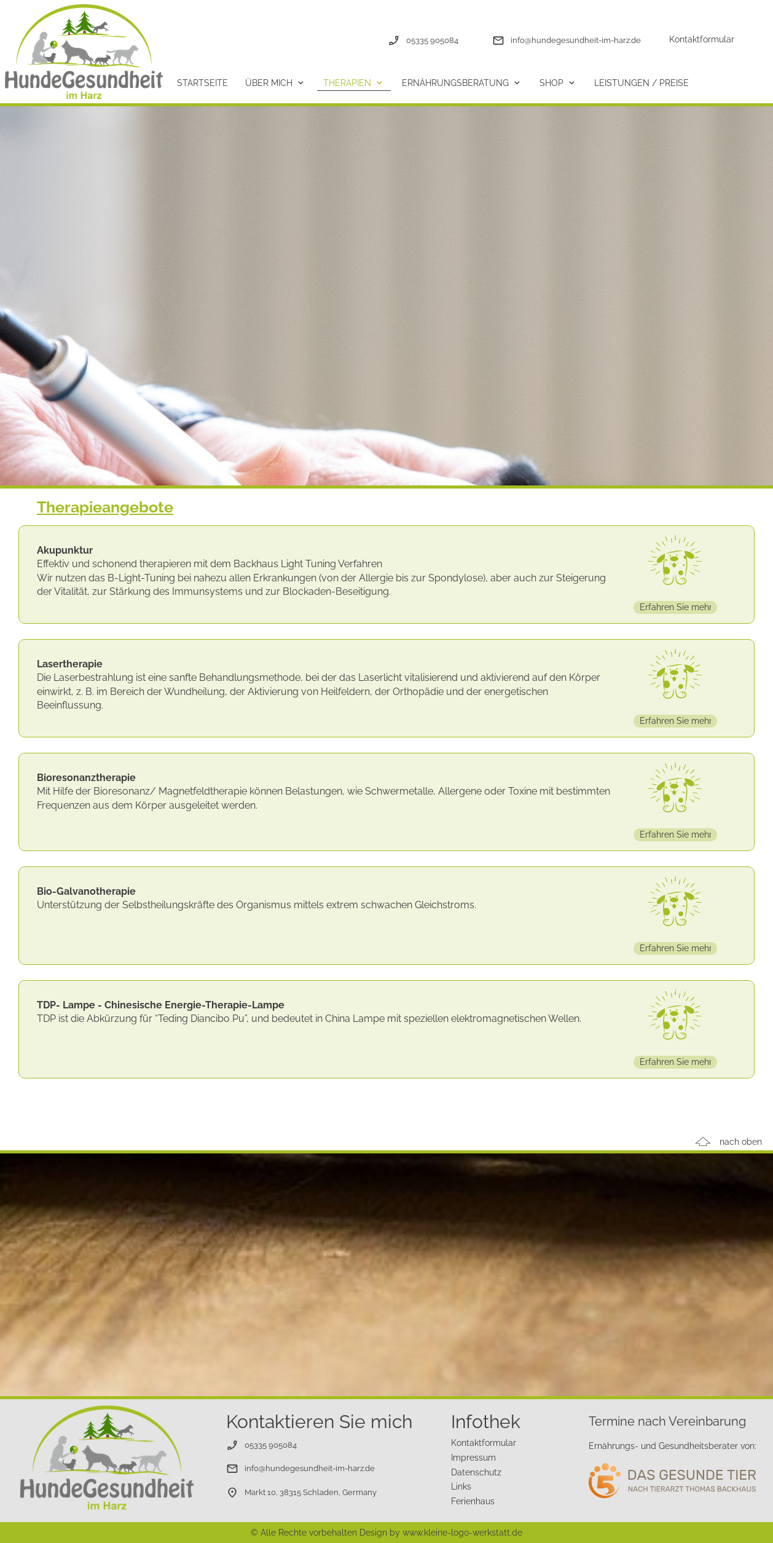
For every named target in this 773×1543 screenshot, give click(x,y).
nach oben (741, 1142)
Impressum (473, 1458)
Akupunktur (65, 550)
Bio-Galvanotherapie (86, 891)
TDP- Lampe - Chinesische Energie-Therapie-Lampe (160, 1005)
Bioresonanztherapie (86, 777)
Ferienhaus (473, 1501)
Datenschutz (476, 1472)
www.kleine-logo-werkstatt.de (462, 1532)
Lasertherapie (70, 664)
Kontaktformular (701, 39)
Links (461, 1486)
